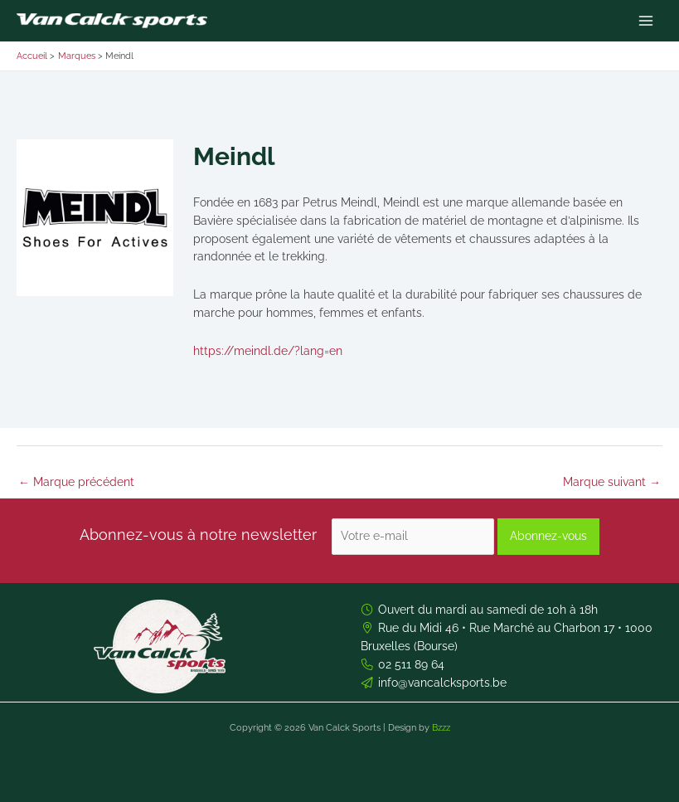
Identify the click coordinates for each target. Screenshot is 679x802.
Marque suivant (612, 481)
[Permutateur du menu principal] (646, 21)
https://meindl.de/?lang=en (267, 350)
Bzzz (441, 727)
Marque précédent (76, 481)
